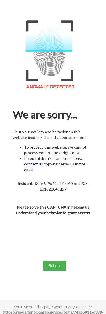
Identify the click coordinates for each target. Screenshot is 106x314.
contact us (33, 164)
